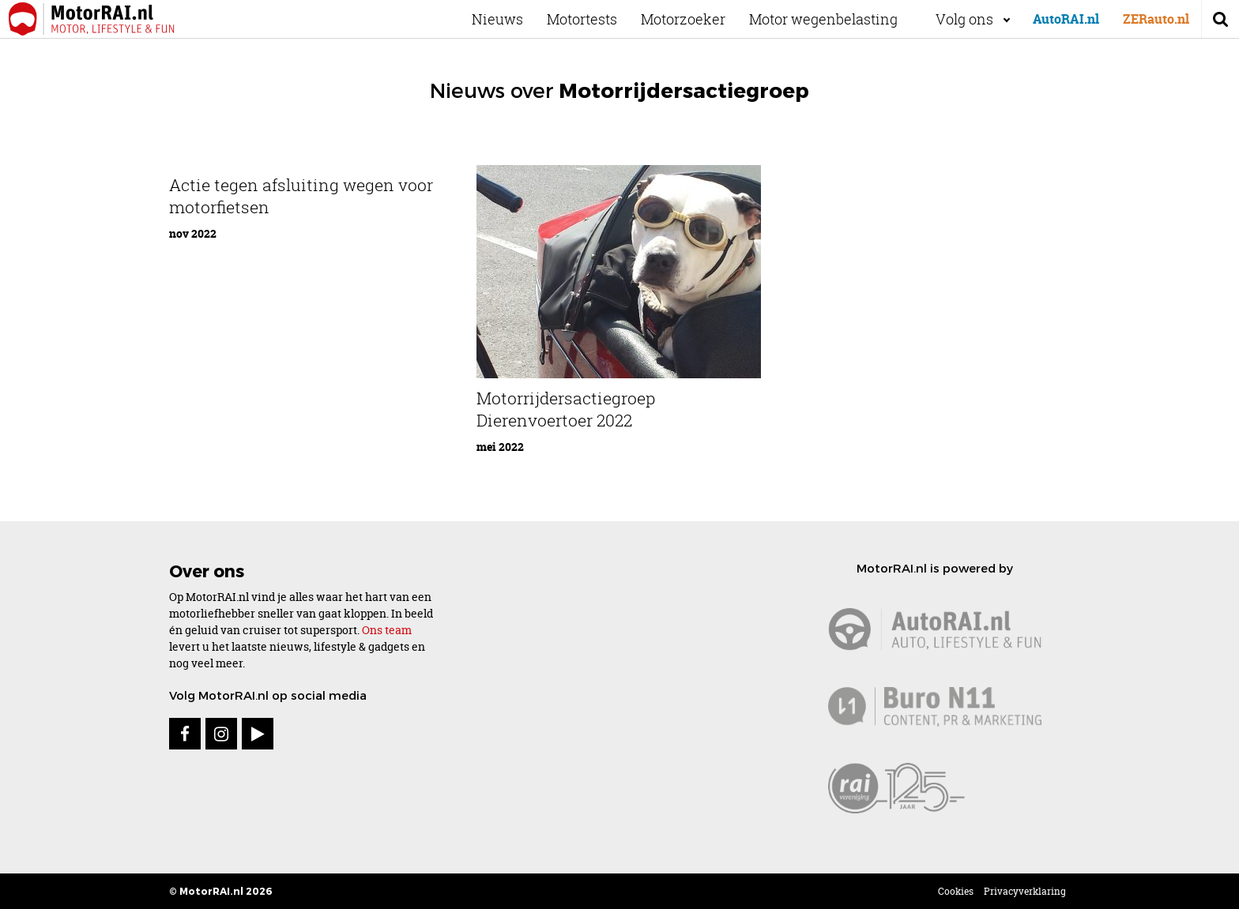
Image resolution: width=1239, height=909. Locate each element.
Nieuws (511, 18)
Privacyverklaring (1025, 891)
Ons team (387, 629)
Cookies (956, 891)
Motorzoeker (697, 18)
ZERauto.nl (1156, 19)
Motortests (596, 18)
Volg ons (964, 18)
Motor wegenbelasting (837, 18)
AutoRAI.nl (1066, 19)
